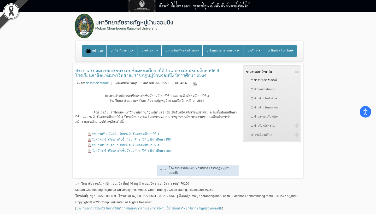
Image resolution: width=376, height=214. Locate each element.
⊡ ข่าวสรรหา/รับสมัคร (265, 116)
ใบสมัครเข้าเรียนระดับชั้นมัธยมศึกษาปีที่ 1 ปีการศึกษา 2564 (132, 139)
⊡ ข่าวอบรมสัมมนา (263, 89)
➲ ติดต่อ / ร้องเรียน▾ (280, 50)
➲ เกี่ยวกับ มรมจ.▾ (121, 50)
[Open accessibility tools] (365, 112)
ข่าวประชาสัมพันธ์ (97, 83)
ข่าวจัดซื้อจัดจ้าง (261, 134)
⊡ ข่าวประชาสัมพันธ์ (264, 80)
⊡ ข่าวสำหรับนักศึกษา (265, 98)
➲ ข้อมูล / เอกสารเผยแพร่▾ (223, 50)
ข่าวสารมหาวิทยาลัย (259, 71)
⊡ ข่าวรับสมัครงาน (263, 125)
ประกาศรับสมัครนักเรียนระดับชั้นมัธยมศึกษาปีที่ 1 (125, 134)
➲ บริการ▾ (253, 50)
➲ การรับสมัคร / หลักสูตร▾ (182, 50)
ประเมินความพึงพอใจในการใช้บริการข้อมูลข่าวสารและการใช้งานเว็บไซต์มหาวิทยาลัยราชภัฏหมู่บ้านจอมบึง (149, 208)
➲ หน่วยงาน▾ (149, 50)
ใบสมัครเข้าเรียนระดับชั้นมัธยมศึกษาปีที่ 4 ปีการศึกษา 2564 (132, 150)
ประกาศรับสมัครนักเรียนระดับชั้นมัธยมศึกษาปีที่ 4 (125, 145)
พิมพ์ (195, 83)
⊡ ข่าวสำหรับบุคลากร (264, 107)
